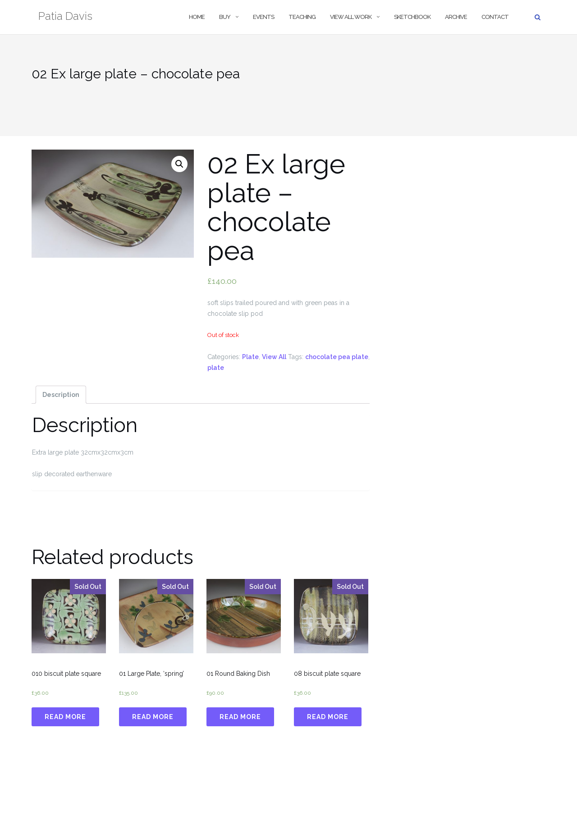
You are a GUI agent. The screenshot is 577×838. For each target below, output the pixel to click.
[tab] (61, 395)
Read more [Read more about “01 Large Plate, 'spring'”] (153, 716)
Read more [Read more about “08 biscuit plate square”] (327, 716)
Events (263, 17)
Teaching (302, 17)
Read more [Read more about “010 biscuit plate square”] (65, 716)
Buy (224, 17)
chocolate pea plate (336, 356)
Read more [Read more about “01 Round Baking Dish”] (240, 716)
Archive (456, 17)
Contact (494, 17)
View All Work (350, 17)
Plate (250, 356)
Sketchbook (412, 17)
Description (60, 394)
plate (215, 367)
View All (274, 356)
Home (197, 17)
